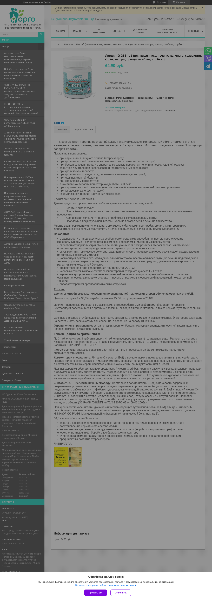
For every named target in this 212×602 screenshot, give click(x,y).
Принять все (96, 592)
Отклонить (121, 592)
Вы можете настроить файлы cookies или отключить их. (104, 585)
